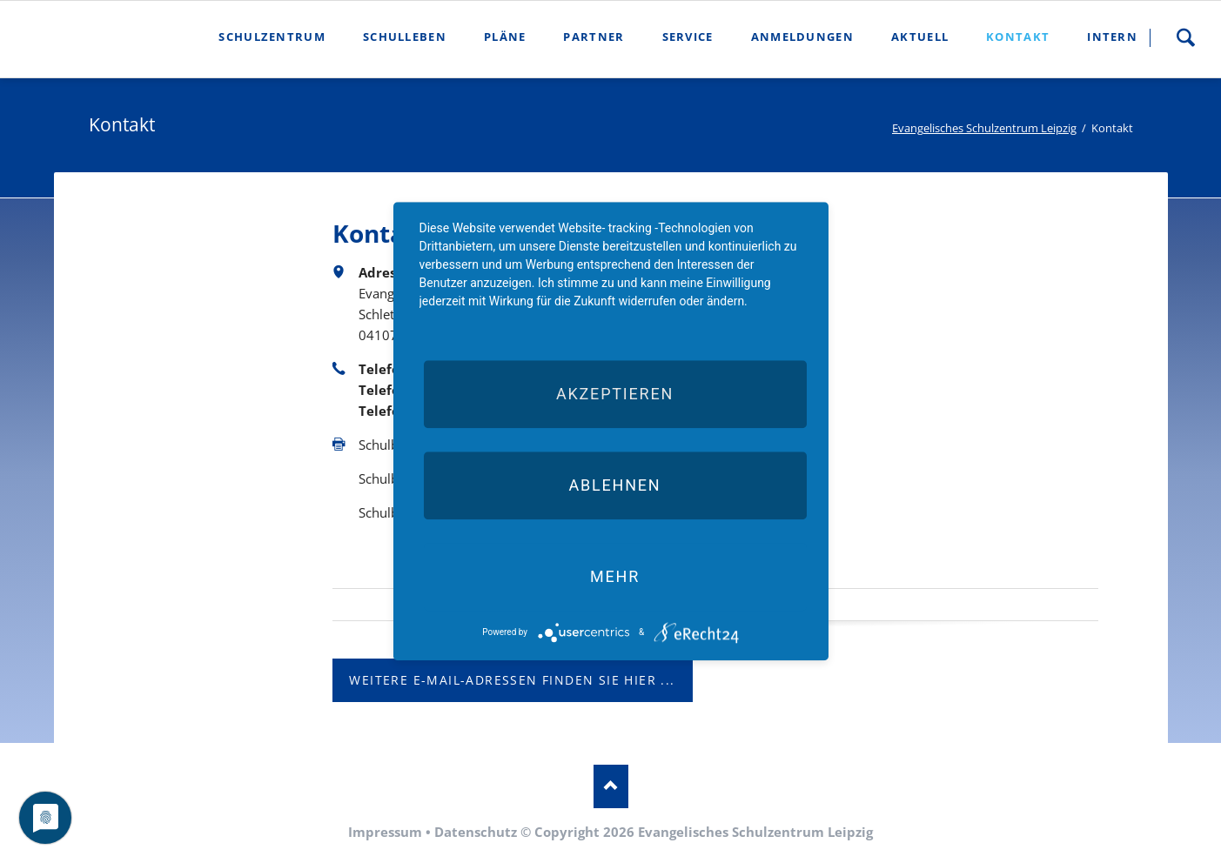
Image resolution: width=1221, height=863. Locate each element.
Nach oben (611, 786)
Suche (1185, 37)
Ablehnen (614, 485)
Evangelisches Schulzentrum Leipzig (984, 128)
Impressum (385, 831)
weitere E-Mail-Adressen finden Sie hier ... (511, 680)
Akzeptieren (615, 394)
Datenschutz (475, 831)
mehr (615, 576)
